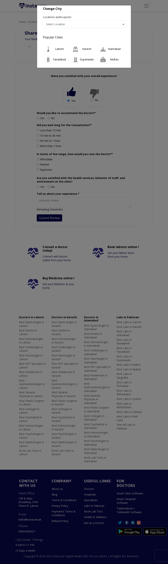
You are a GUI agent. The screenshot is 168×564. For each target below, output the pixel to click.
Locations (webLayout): (57, 17)
